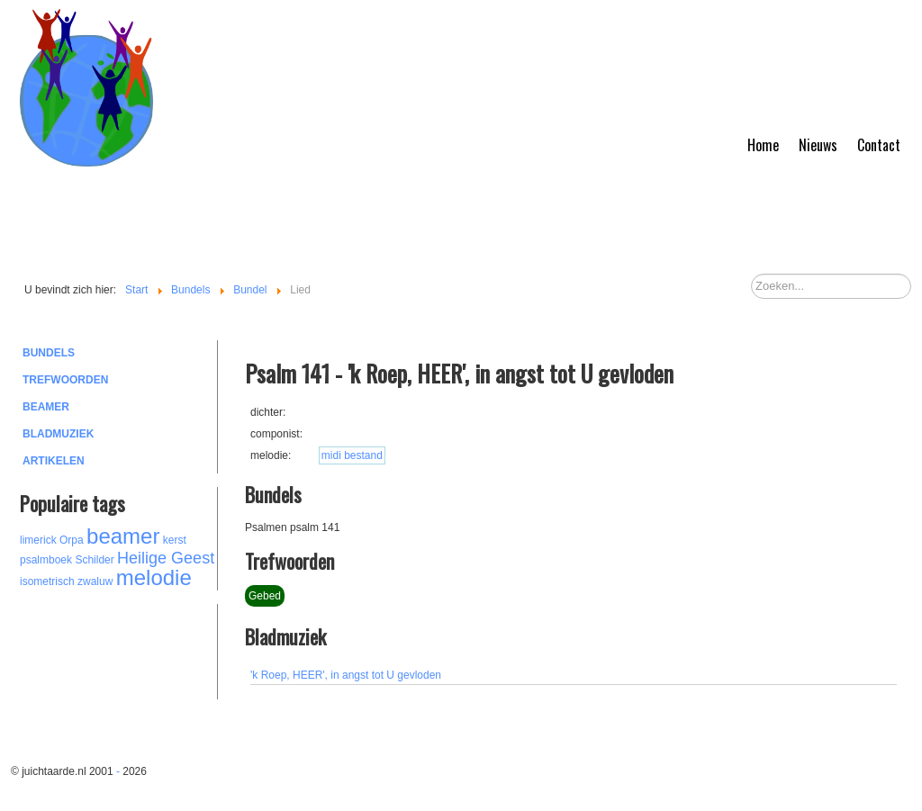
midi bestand (352, 455)
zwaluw (95, 581)
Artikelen (54, 461)
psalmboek (46, 560)
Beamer (46, 407)
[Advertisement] (119, 648)
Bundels (49, 353)
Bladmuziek (58, 434)
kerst (174, 540)
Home (763, 145)
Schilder (94, 560)
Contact (878, 145)
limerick (38, 540)
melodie (154, 577)
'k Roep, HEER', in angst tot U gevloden (345, 675)
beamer (122, 536)
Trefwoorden (65, 380)
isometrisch (47, 581)
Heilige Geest (165, 558)
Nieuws (818, 145)
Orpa (71, 540)
